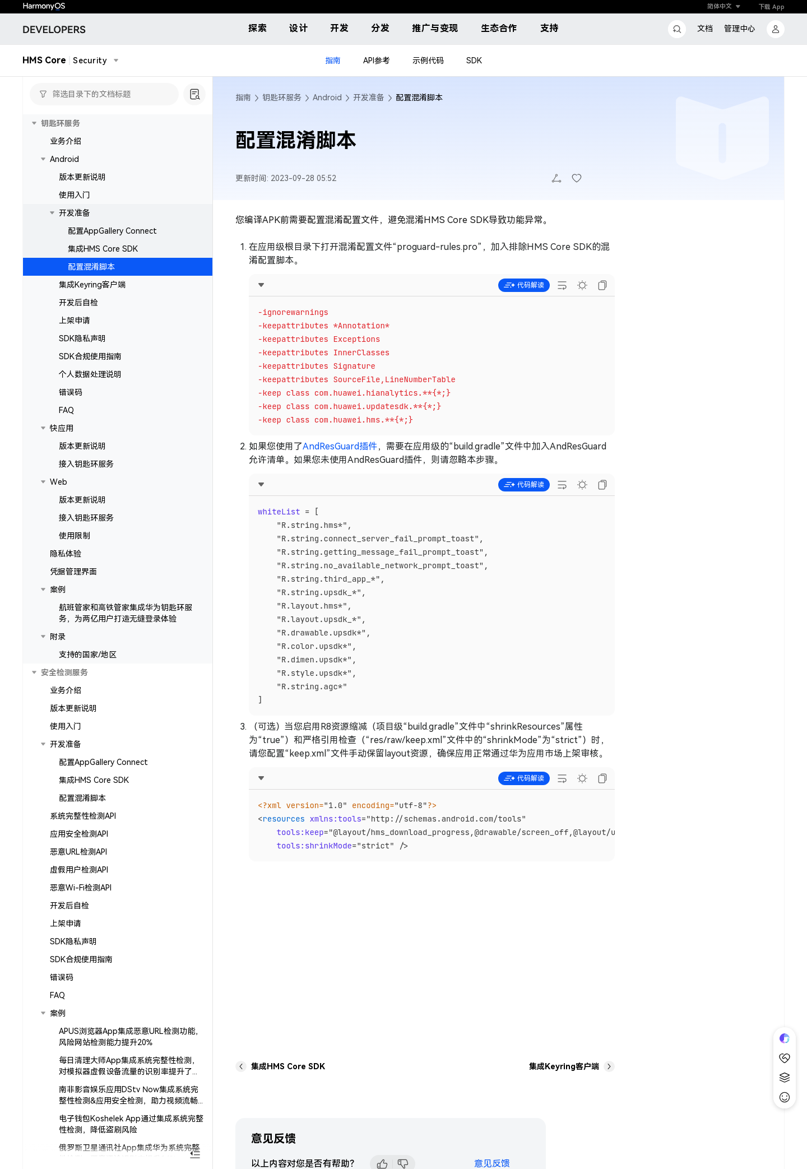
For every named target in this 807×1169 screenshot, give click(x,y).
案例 (58, 589)
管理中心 (739, 28)
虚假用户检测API (79, 869)
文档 (705, 28)
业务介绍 (65, 141)
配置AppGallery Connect (112, 230)
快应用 (61, 428)
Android (64, 159)
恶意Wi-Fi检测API (81, 887)
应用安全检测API (79, 833)
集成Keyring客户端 (92, 284)
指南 (333, 60)
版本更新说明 (82, 177)
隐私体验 (65, 553)
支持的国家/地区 (88, 654)
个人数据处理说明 (90, 374)
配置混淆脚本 (91, 266)
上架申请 (74, 320)
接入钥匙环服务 (86, 464)
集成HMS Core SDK (103, 248)
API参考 (376, 60)
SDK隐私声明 (82, 338)
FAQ (66, 410)
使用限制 (74, 535)
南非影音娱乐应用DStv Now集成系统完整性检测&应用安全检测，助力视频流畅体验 (132, 1100)
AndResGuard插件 (340, 446)
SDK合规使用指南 (90, 356)
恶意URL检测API (78, 851)
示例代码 (428, 60)
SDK (474, 60)
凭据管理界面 (73, 571)
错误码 (70, 392)
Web (58, 481)
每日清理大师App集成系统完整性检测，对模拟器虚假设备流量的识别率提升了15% (129, 1071)
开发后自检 (78, 302)
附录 (58, 636)
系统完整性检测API (83, 815)
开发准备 (74, 212)
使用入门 (74, 195)
